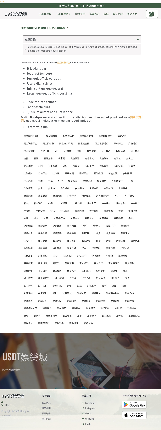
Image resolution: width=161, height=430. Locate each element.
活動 (108, 240)
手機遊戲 (40, 210)
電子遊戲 (118, 14)
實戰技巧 (108, 188)
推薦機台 (74, 218)
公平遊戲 (52, 166)
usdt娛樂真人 (63, 14)
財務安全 (91, 285)
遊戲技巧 (28, 300)
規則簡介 (115, 278)
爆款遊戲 (42, 248)
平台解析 (129, 195)
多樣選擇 (127, 173)
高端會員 (28, 323)
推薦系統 (89, 218)
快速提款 (106, 203)
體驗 (26, 315)
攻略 (84, 225)
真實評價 (28, 270)
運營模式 (47, 308)
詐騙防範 (57, 285)
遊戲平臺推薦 (112, 293)
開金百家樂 (48, 143)
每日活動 (57, 240)
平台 (117, 195)
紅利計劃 (100, 270)
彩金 (26, 203)
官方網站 (79, 188)
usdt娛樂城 (45, 14)
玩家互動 (96, 248)
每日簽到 (71, 240)
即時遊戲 (118, 166)
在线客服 (112, 173)
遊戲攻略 (57, 300)
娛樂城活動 (68, 136)
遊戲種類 (100, 300)
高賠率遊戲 (43, 323)
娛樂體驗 (101, 180)
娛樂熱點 (87, 180)
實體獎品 (122, 188)
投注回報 (79, 210)
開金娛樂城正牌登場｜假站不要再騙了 (44, 28)
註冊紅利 (42, 285)
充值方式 (89, 158)
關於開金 (118, 143)
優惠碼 (61, 158)
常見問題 (86, 195)
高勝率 (37, 315)
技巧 (52, 210)
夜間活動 (28, 180)
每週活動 (86, 240)
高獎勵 (119, 315)
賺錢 (114, 285)
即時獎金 (103, 166)
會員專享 (110, 233)
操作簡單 (71, 225)
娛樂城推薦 (51, 136)
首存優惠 (131, 308)
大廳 (40, 180)
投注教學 (93, 210)
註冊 (127, 278)
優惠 (36, 158)
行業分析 (86, 278)
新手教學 (42, 233)
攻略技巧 (110, 225)
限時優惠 (76, 308)
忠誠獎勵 (62, 203)
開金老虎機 (83, 143)
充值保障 (74, 158)
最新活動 (86, 233)
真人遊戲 (129, 263)
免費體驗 (28, 166)
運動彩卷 (122, 136)
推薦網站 (103, 218)
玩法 (55, 255)
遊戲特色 (71, 300)
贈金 (124, 285)
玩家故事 (28, 255)
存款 (130, 180)
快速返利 (135, 203)
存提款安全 (117, 180)
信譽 (26, 158)
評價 (69, 285)
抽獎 (26, 218)
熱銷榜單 (135, 240)
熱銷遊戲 (28, 248)
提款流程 (42, 225)
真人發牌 (98, 263)
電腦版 (118, 308)
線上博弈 (28, 278)
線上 (125, 270)
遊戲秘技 (86, 300)
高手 (79, 315)
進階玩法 (67, 293)
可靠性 (131, 166)
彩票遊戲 (94, 14)
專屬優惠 (42, 195)
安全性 (51, 188)
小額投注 (71, 195)
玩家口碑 (110, 248)
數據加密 (125, 225)
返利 (55, 293)
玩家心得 (125, 248)
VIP (56, 151)
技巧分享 (64, 210)
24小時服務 (29, 151)
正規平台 (28, 240)
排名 (36, 218)
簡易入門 (71, 270)
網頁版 (114, 270)
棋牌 (106, 14)
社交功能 (42, 270)
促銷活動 (120, 151)
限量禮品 (90, 308)
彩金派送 (38, 203)
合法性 (56, 173)
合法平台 (42, 173)
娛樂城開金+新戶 (32, 136)
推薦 (46, 218)
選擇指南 (61, 308)
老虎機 (72, 278)
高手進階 (91, 315)
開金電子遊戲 (101, 143)
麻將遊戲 (132, 143)
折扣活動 (132, 210)
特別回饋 (57, 248)
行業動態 (100, 278)
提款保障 (28, 225)
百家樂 (56, 263)
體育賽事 (80, 14)
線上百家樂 (43, 278)
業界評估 (125, 233)
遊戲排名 (42, 300)
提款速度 (57, 225)
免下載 (117, 158)
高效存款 (106, 315)
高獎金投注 (134, 315)
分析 (65, 166)
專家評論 (28, 195)
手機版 (27, 210)
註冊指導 (28, 285)
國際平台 (83, 173)
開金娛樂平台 (63, 62)
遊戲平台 (96, 293)
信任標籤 (134, 151)
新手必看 (28, 233)
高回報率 (67, 315)
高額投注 (73, 323)
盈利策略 (69, 263)
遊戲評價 (115, 300)
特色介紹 (71, 248)
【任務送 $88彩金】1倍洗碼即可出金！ (80, 6)
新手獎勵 (57, 233)
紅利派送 (86, 270)
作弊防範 (91, 151)
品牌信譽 (69, 173)
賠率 (104, 285)
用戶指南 (28, 263)
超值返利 (42, 293)
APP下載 (45, 151)
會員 (98, 233)
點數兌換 (88, 323)
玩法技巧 (81, 255)
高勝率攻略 (51, 315)
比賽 (98, 240)
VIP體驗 (67, 151)
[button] (138, 39)
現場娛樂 (96, 255)
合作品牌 (28, 173)
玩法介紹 (67, 255)
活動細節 (120, 240)
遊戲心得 (129, 293)
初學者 (76, 166)
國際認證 (98, 173)
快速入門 (91, 203)
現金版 (109, 255)
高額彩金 (59, 323)
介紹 (79, 151)
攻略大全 (96, 225)
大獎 (50, 180)
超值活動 (28, 293)
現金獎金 (122, 255)
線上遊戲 (59, 278)
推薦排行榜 (59, 218)
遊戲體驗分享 (30, 308)
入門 (40, 166)
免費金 (129, 158)
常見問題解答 (102, 195)
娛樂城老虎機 (86, 136)
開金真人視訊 (66, 143)
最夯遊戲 (71, 233)
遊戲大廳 (81, 293)
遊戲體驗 (129, 300)
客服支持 (93, 188)
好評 (60, 180)
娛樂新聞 (72, 180)
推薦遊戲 (118, 218)
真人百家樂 (113, 263)
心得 (50, 203)
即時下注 (89, 166)
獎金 (84, 248)
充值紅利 (103, 158)
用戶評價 (42, 263)
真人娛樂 (83, 263)
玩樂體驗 (42, 255)
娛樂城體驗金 (105, 136)
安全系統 (64, 188)
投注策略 (108, 210)
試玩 (79, 285)
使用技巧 (106, 151)
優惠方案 (48, 158)
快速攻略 (120, 203)
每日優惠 (42, 240)
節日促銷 (57, 270)
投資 (120, 210)
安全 (40, 188)
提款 (130, 218)
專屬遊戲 (57, 195)
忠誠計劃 (77, 203)
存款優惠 (28, 188)
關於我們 (132, 14)
